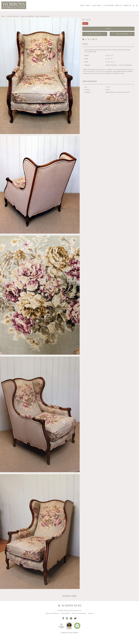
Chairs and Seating (27, 16)
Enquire (108, 28)
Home (3, 16)
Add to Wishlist (94, 34)
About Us (118, 5)
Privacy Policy (65, 613)
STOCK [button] (87, 5)
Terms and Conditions (79, 613)
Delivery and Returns (52, 613)
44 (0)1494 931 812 (69, 605)
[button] (137, 5)
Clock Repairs (109, 5)
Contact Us (127, 5)
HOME (82, 5)
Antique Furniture (13, 16)
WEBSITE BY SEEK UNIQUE (69, 632)
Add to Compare (122, 34)
